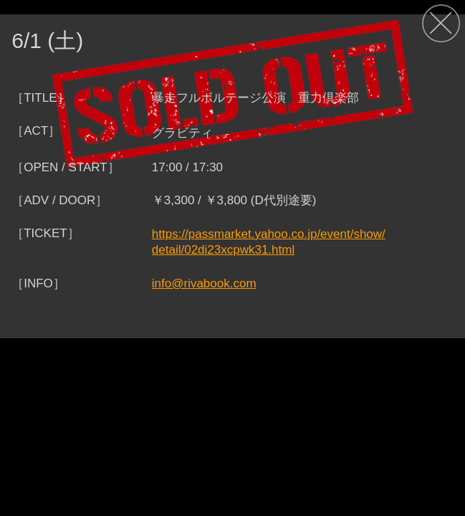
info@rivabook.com (204, 283)
